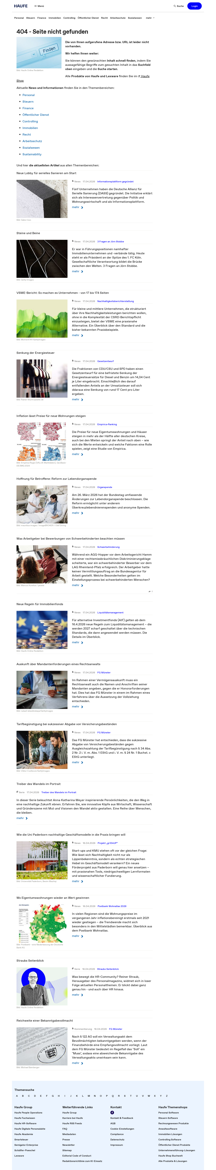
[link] (19, 18)
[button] (39, 6)
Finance (28, 108)
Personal (28, 95)
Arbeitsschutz (32, 141)
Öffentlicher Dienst (35, 115)
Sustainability (32, 154)
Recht (26, 134)
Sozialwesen (31, 148)
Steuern (28, 101)
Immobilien (30, 128)
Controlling (30, 121)
